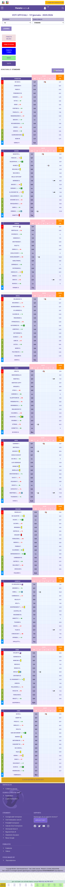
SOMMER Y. (16, 444)
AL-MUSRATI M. (13, 192)
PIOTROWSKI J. (16, 268)
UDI (43, 884)
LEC (9, 884)
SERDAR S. (14, 188)
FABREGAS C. (18, 775)
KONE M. (17, 683)
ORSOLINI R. (18, 569)
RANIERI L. (16, 97)
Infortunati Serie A (12, 829)
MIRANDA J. (17, 527)
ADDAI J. (16, 755)
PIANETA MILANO (9, 38)
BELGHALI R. (15, 169)
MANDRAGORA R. (16, 116)
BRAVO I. (14, 276)
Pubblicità (9, 848)
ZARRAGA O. (14, 264)
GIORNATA (6, 19)
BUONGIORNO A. (16, 307)
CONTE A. (17, 360)
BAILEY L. (15, 698)
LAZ (20, 885)
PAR (20, 884)
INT (49, 885)
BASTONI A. (16, 447)
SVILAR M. (16, 653)
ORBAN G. (13, 211)
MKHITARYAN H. (14, 474)
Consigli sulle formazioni (14, 817)
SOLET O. (16, 246)
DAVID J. (15, 626)
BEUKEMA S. (16, 303)
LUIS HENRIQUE (16, 462)
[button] (46, 7)
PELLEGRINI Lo (15, 687)
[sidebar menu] (2, 8)
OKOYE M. (15, 226)
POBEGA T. (18, 546)
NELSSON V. (16, 173)
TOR (14, 884)
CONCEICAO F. (16, 634)
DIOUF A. (14, 485)
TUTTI (9, 63)
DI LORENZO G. (18, 310)
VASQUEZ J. (16, 386)
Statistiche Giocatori (12, 835)
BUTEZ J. (18, 714)
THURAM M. (14, 497)
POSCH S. (16, 721)
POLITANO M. (16, 352)
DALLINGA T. (16, 565)
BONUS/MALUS (37, 19)
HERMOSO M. (17, 657)
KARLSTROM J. (17, 261)
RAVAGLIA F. (18, 512)
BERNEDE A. (16, 181)
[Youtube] (44, 826)
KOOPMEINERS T (15, 607)
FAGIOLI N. (16, 112)
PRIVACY (43, 868)
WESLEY (15, 672)
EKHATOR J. (13, 417)
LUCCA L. (15, 344)
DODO (15, 104)
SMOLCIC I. (16, 725)
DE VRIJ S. (14, 459)
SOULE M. (15, 691)
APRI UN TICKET (40, 820)
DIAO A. (16, 759)
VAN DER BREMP (16, 733)
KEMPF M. (18, 718)
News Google (10, 838)
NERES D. (17, 348)
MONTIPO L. (16, 154)
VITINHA (14, 424)
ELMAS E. (16, 337)
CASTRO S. (16, 561)
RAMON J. (18, 737)
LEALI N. (16, 371)
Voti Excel (58, 70)
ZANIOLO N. (14, 272)
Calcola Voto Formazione (14, 826)
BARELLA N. (15, 470)
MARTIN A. (16, 379)
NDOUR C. (16, 120)
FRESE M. (14, 158)
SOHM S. (15, 127)
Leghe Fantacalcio (12, 799)
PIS (8, 885)
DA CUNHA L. (18, 748)
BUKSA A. (15, 283)
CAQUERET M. (17, 744)
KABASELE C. (16, 238)
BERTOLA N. (14, 230)
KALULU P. (17, 599)
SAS (32, 885)
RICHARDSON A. (15, 123)
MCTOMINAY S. (17, 333)
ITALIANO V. (17, 573)
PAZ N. (18, 752)
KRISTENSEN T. (16, 242)
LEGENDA (6, 28)
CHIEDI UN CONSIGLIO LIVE (55, 2)
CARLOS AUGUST (16, 455)
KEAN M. (17, 139)
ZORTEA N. (16, 531)
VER (37, 885)
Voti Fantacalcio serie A (13, 820)
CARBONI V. (14, 394)
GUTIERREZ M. (15, 325)
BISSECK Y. (15, 451)
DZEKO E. (15, 131)
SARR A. (14, 207)
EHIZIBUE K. (14, 234)
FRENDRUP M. (14, 402)
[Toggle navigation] (63, 8)
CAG (26, 885)
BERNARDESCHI (15, 554)
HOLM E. (15, 520)
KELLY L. (17, 603)
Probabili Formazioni (12, 823)
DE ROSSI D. (15, 432)
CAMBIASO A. (16, 596)
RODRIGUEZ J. (17, 771)
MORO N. (16, 542)
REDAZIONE (55, 868)
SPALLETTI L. (17, 641)
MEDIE (9, 58)
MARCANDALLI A (16, 375)
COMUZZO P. (17, 86)
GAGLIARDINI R (14, 196)
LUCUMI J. (16, 523)
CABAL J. (14, 592)
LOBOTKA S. (15, 329)
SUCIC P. (14, 478)
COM (60, 885)
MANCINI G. (16, 660)
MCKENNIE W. (17, 615)
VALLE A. (18, 729)
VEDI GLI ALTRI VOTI (45, 881)
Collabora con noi (11, 789)
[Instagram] (48, 826)
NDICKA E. (17, 664)
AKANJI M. (15, 466)
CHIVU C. (15, 501)
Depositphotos (11, 860)
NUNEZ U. (16, 165)
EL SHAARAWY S (14, 679)
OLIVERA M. (15, 314)
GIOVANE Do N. (14, 200)
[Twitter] (39, 826)
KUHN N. (15, 767)
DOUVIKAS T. (16, 763)
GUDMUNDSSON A (17, 135)
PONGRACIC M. (17, 93)
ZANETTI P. (15, 215)
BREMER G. (15, 588)
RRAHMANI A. (18, 318)
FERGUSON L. (16, 539)
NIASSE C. (14, 184)
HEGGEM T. (17, 535)
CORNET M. (14, 428)
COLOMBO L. (14, 413)
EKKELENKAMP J (15, 257)
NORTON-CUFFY (16, 383)
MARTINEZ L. (13, 493)
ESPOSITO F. (14, 489)
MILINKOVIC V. (18, 299)
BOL (55, 884)
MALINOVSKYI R (16, 409)
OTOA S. (14, 390)
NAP (43, 885)
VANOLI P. (17, 143)
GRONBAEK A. (15, 405)
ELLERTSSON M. (14, 398)
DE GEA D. (17, 82)
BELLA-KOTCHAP (16, 177)
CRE (14, 885)
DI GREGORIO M (16, 584)
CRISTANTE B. (17, 676)
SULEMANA (15, 550)
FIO (37, 884)
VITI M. (16, 101)
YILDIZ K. (17, 630)
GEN (49, 884)
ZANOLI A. (15, 249)
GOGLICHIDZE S (15, 253)
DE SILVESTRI (16, 516)
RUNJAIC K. (16, 288)
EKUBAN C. (14, 420)
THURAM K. (17, 622)
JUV (55, 885)
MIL (32, 884)
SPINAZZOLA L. (16, 322)
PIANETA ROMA (9, 44)
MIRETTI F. (16, 618)
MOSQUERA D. (14, 204)
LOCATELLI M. (17, 611)
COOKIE (49, 868)
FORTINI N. (16, 108)
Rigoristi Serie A (11, 832)
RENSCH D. (17, 668)
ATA (26, 884)
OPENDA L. (16, 637)
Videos (8, 851)
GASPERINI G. (16, 703)
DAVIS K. (14, 280)
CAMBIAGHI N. (18, 558)
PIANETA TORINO (9, 51)
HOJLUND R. (17, 356)
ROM (60, 884)
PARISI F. (17, 89)
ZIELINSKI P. (14, 481)
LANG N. (16, 341)
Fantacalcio (9, 796)
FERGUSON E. (17, 695)
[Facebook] (35, 826)
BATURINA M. (16, 740)
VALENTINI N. (13, 162)
